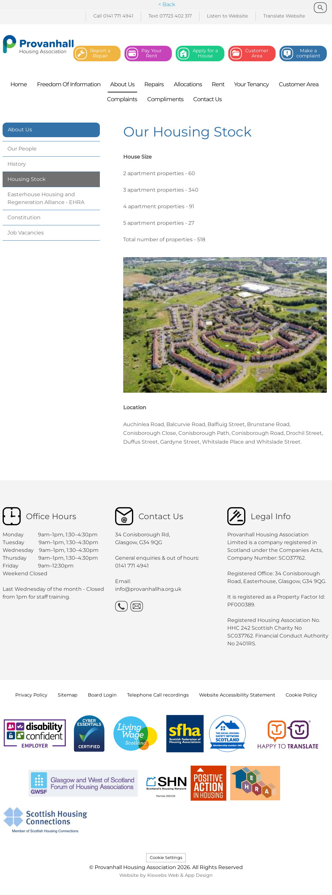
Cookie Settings (166, 857)
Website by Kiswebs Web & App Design (166, 875)
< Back (166, 4)
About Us (20, 129)
